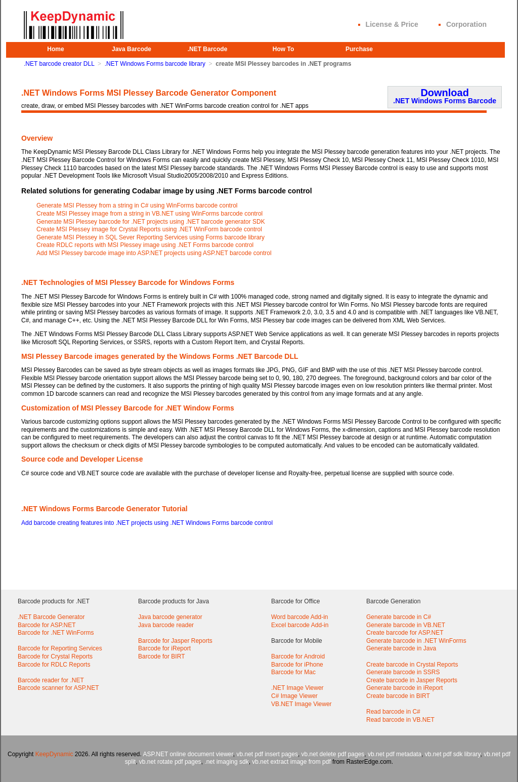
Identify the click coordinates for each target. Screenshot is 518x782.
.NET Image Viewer (297, 687)
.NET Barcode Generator (51, 617)
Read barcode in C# (393, 711)
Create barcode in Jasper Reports (411, 680)
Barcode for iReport (164, 648)
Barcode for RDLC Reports (54, 664)
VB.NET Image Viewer (301, 704)
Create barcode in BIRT (398, 695)
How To (283, 49)
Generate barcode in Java (401, 648)
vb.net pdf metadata (394, 754)
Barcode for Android (298, 656)
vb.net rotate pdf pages (170, 761)
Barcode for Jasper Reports (175, 640)
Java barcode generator (170, 617)
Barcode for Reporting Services (60, 648)
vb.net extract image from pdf (291, 761)
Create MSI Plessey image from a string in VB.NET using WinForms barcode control (149, 213)
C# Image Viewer (294, 695)
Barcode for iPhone (297, 664)
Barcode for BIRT (161, 656)
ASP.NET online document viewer (188, 754)
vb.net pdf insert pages (267, 754)
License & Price (392, 24)
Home (55, 49)
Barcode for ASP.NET (47, 625)
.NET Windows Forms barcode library (155, 63)
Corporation (466, 24)
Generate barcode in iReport (404, 687)
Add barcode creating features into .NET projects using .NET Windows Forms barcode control (147, 522)
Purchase (359, 49)
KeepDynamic (54, 754)
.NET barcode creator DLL (59, 63)
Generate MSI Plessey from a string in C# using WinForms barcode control (137, 205)
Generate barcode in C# (398, 617)
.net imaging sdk (226, 761)
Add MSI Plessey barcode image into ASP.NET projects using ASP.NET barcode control (154, 253)
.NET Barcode (208, 49)
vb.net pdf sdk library (453, 754)
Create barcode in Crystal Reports (412, 664)
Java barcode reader (166, 625)
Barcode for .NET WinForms (56, 632)
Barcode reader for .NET (51, 680)
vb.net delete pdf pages (333, 754)
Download (444, 96)
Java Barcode (131, 49)
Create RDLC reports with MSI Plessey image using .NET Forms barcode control (144, 245)
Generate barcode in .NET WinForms (416, 640)
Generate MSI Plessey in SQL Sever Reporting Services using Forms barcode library (150, 237)
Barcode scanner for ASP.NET (58, 687)
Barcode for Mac (293, 672)
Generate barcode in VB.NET (405, 625)
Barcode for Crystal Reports (55, 656)
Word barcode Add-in (299, 617)
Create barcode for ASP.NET (405, 632)
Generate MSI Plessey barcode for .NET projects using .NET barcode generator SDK (150, 221)
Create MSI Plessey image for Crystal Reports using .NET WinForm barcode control (149, 229)
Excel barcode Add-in (299, 625)
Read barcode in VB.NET (400, 719)
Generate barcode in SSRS (403, 672)
